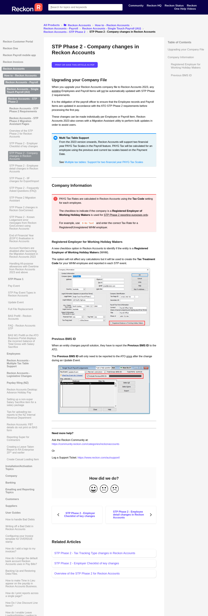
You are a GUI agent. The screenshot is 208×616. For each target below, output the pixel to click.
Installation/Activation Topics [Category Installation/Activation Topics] (18, 467)
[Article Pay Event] (21, 286)
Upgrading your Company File (186, 49)
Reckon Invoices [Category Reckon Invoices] (13, 62)
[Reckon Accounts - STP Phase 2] (64, 31)
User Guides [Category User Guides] (13, 512)
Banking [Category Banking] (10, 482)
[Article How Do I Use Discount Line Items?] (21, 604)
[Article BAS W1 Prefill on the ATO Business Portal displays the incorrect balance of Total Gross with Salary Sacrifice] (21, 341)
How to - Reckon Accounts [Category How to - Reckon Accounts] (20, 75)
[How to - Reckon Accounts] (112, 25)
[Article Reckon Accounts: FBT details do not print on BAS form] (21, 427)
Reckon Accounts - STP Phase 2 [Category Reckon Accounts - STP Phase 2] (22, 100)
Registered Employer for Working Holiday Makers (186, 66)
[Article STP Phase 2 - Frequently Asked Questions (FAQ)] (21, 189)
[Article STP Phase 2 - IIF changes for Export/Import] (21, 179)
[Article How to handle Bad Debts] (21, 519)
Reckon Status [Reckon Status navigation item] (174, 5)
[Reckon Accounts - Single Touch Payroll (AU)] (112, 28)
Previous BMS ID (181, 75)
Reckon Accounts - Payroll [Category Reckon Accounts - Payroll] (21, 82)
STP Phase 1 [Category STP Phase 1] (16, 279)
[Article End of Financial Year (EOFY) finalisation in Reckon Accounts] (21, 238)
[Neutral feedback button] (104, 488)
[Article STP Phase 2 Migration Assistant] (21, 199)
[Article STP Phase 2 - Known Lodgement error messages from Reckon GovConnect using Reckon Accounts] (21, 223)
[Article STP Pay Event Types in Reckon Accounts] (21, 294)
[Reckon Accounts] (78, 25)
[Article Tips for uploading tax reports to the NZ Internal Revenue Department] (21, 415)
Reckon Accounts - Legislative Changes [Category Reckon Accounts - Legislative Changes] (19, 374)
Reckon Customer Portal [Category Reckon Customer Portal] (18, 41)
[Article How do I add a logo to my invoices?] (21, 550)
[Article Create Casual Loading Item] (21, 459)
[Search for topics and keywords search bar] (85, 7)
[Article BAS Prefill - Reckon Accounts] (21, 317)
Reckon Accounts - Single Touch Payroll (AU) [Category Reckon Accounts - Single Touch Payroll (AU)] (22, 90)
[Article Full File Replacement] (21, 309)
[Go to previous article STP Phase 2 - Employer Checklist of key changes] (77, 514)
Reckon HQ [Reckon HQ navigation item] (154, 5)
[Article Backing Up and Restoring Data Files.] (21, 572)
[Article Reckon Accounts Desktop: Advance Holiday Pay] (21, 391)
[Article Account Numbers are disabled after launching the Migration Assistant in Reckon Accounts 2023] (21, 252)
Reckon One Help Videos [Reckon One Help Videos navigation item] (185, 7)
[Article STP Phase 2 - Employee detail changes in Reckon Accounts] (21, 169)
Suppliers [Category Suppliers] (11, 506)
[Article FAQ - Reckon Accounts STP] (21, 327)
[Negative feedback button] (115, 488)
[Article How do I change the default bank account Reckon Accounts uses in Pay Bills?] (21, 561)
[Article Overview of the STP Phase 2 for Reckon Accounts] (21, 134)
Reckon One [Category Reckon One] (10, 48)
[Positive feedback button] (93, 488)
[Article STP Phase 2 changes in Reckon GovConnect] (21, 208)
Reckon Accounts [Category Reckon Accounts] (14, 68)
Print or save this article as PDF (75, 65)
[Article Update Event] (21, 302)
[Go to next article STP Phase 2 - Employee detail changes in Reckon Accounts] (131, 514)
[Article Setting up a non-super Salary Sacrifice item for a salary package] (21, 402)
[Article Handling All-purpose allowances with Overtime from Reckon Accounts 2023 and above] (21, 268)
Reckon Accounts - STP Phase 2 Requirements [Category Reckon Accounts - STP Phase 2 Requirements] (23, 110)
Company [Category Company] (11, 475)
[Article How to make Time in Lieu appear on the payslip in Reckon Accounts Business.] (21, 584)
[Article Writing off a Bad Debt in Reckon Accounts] (21, 527)
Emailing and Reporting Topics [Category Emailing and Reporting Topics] (19, 491)
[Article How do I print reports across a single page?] (21, 594)
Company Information (181, 57)
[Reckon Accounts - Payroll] (61, 28)
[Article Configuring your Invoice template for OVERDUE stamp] (21, 539)
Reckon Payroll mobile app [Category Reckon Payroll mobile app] (19, 55)
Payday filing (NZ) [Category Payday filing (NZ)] (17, 382)
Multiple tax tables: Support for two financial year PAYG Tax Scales (104, 162)
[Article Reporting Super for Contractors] (21, 438)
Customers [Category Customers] (12, 499)
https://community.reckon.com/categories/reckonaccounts (85, 443)
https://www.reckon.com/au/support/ (99, 457)
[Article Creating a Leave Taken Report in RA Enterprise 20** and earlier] (21, 450)
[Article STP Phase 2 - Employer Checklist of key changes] (21, 144)
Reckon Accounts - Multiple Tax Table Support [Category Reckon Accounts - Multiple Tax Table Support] (18, 363)
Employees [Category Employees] (13, 353)
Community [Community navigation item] (136, 5)
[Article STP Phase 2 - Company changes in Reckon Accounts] (21, 156)
